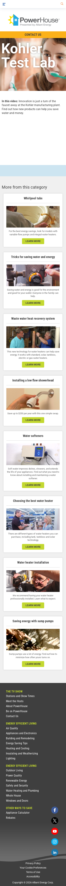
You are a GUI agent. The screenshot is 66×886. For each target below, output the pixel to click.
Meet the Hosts (14, 701)
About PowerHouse (17, 706)
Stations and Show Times (20, 696)
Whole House (13, 795)
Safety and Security (17, 785)
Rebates (10, 817)
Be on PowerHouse (16, 711)
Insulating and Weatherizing (22, 753)
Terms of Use (33, 872)
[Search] (61, 4)
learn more (33, 241)
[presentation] (33, 137)
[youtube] (54, 831)
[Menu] (4, 4)
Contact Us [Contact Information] (33, 34)
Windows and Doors (17, 800)
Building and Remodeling (20, 738)
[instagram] (54, 841)
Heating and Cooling (17, 748)
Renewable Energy (16, 780)
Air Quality (12, 728)
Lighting (10, 758)
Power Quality (14, 775)
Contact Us (12, 716)
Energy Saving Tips (16, 743)
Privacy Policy (33, 863)
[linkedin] (54, 852)
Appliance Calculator (18, 812)
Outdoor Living (14, 770)
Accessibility (33, 876)
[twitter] (54, 820)
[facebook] (54, 810)
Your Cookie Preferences (33, 867)
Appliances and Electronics (21, 733)
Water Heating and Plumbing (22, 790)
